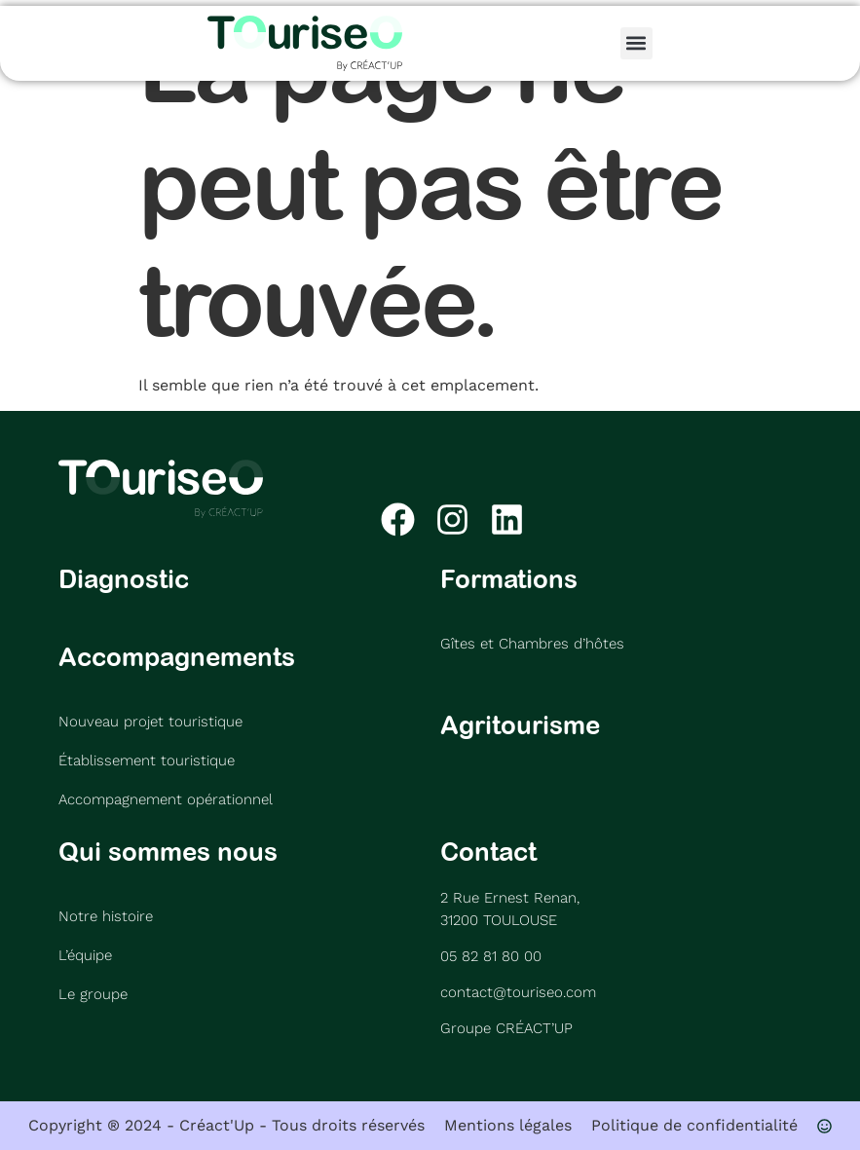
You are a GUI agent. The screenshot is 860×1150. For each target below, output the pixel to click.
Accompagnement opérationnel (165, 799)
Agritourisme (520, 724)
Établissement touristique (146, 760)
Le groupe (93, 994)
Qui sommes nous (168, 851)
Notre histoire (105, 916)
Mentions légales (508, 1125)
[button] (636, 43)
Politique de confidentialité (694, 1125)
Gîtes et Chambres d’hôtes (532, 643)
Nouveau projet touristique (150, 721)
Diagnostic (123, 578)
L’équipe (85, 955)
